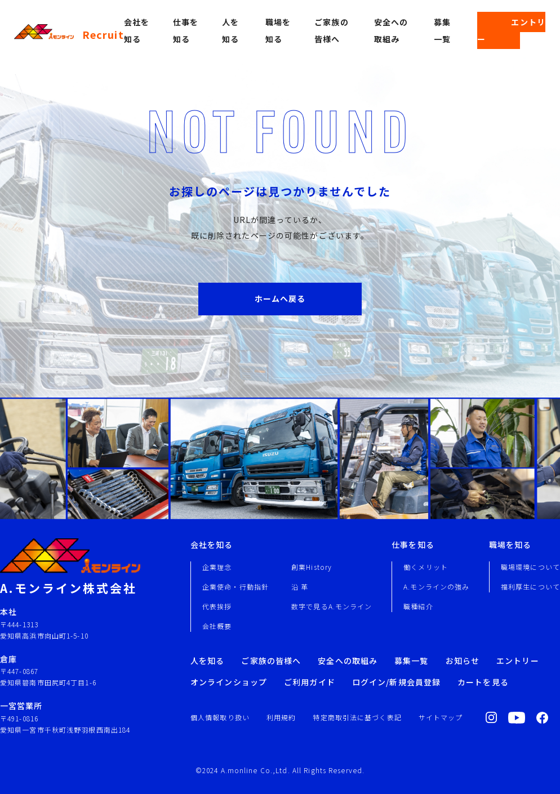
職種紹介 (418, 606)
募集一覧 (411, 660)
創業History (311, 567)
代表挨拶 (217, 606)
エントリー (511, 30)
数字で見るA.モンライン (331, 606)
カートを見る (483, 682)
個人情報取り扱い (220, 717)
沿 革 (299, 586)
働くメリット (425, 567)
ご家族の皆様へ (271, 660)
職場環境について (530, 567)
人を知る (207, 660)
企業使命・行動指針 (235, 586)
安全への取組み (347, 660)
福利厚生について (530, 586)
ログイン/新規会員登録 (396, 682)
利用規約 (281, 717)
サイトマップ (441, 717)
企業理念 (217, 567)
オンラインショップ (228, 682)
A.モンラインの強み (436, 586)
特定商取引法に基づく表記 (357, 717)
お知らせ (462, 660)
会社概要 (217, 626)
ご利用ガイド (309, 682)
